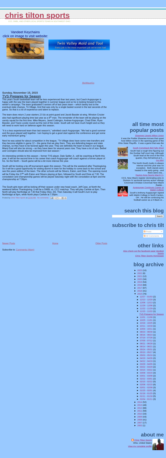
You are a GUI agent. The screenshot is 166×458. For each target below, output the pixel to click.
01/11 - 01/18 (146, 396)
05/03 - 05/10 (146, 355)
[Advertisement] (23, 221)
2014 (140, 402)
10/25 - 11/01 (146, 320)
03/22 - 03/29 (146, 367)
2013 (140, 405)
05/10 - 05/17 (146, 352)
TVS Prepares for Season (21, 96)
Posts (147, 231)
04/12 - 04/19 (146, 361)
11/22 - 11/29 (146, 308)
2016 (140, 291)
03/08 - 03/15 (146, 373)
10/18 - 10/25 (146, 323)
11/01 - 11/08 (146, 317)
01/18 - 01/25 (146, 393)
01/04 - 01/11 (146, 399)
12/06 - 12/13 (146, 302)
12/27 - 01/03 (146, 296)
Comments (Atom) (25, 249)
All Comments (151, 236)
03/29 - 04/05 (146, 364)
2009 (140, 416)
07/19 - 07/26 (146, 337)
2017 (140, 288)
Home (55, 243)
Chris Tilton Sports (37, 15)
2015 (140, 294)
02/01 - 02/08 (146, 387)
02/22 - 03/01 (146, 378)
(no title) (160, 160)
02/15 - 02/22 (146, 381)
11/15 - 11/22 (146, 311)
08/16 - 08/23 (146, 335)
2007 (140, 422)
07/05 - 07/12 (146, 340)
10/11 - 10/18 (146, 326)
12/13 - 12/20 (146, 299)
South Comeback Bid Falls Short (148, 148)
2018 (140, 285)
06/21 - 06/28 (146, 343)
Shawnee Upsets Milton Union (149, 135)
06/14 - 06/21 (146, 346)
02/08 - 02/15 (146, 384)
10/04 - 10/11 (146, 329)
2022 (140, 273)
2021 (140, 276)
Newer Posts (8, 243)
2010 (140, 414)
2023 (140, 270)
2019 (140, 282)
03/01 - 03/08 (146, 376)
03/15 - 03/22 (146, 370)
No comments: (43, 198)
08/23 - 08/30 (146, 332)
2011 (140, 411)
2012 (140, 408)
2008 (140, 419)
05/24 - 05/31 (146, 349)
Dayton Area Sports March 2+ (150, 175)
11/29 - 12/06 (146, 305)
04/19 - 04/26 (146, 358)
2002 (140, 425)
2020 (140, 279)
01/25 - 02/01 (146, 390)
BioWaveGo (79, 83)
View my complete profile (140, 446)
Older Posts (101, 243)
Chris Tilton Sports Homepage (149, 256)
